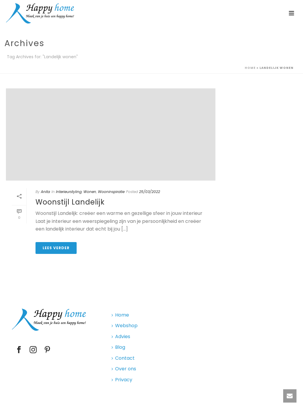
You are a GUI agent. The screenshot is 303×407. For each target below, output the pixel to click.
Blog (118, 347)
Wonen (89, 191)
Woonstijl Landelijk (70, 202)
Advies (121, 336)
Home (250, 68)
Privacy (122, 379)
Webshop (125, 325)
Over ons (124, 368)
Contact (123, 358)
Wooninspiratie (111, 191)
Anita (45, 191)
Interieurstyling (69, 191)
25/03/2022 (149, 191)
